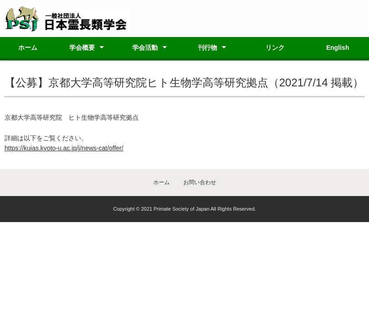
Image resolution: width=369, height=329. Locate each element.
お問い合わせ (199, 182)
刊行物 (207, 47)
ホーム (27, 47)
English (337, 47)
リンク (275, 47)
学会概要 (82, 47)
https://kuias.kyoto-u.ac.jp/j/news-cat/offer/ (64, 148)
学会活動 (145, 47)
